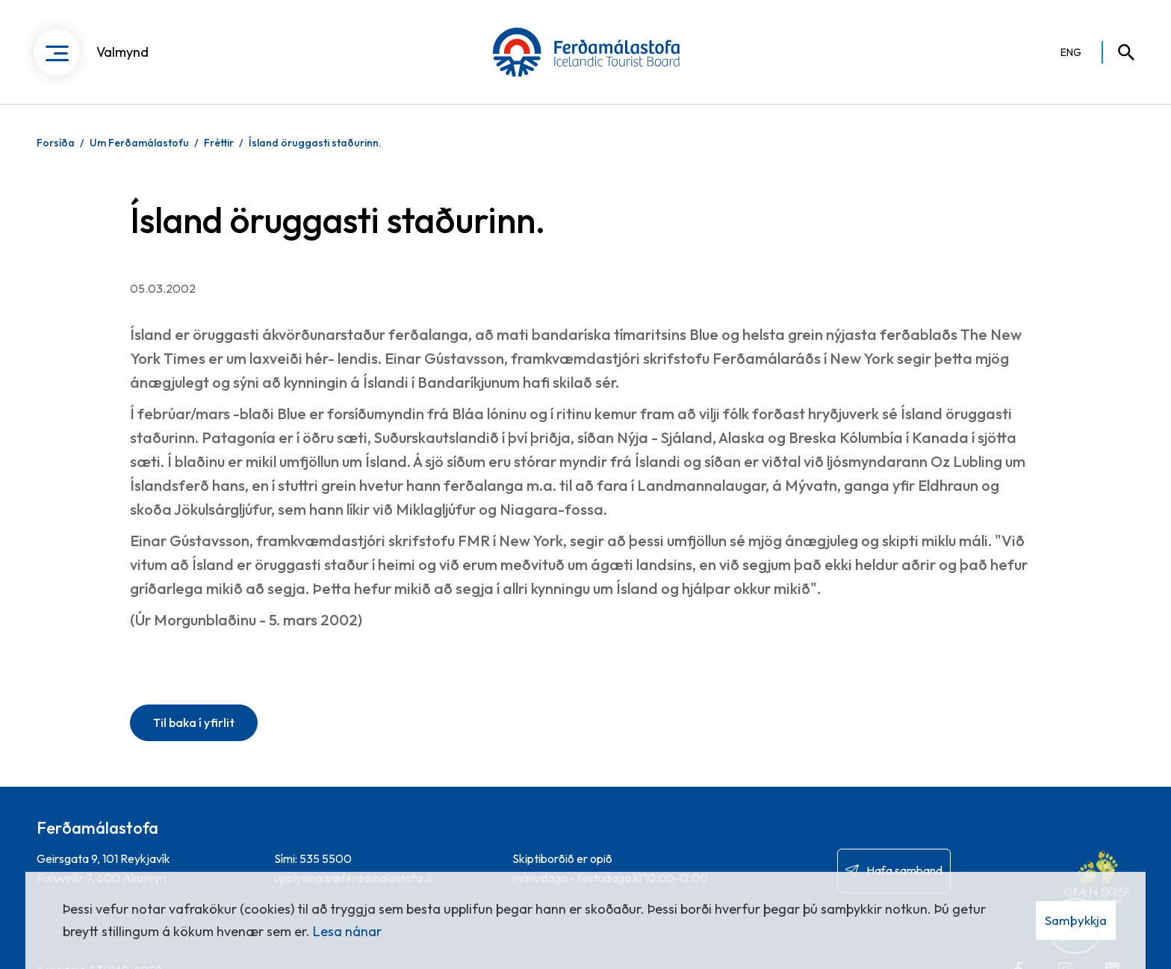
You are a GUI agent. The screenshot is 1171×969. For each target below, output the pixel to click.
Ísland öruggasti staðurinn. (315, 142)
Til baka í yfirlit (193, 722)
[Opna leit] (1119, 52)
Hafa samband (904, 870)
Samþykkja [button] (1076, 920)
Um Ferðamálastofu (139, 142)
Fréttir (219, 142)
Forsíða (56, 142)
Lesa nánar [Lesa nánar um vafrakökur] (347, 931)
